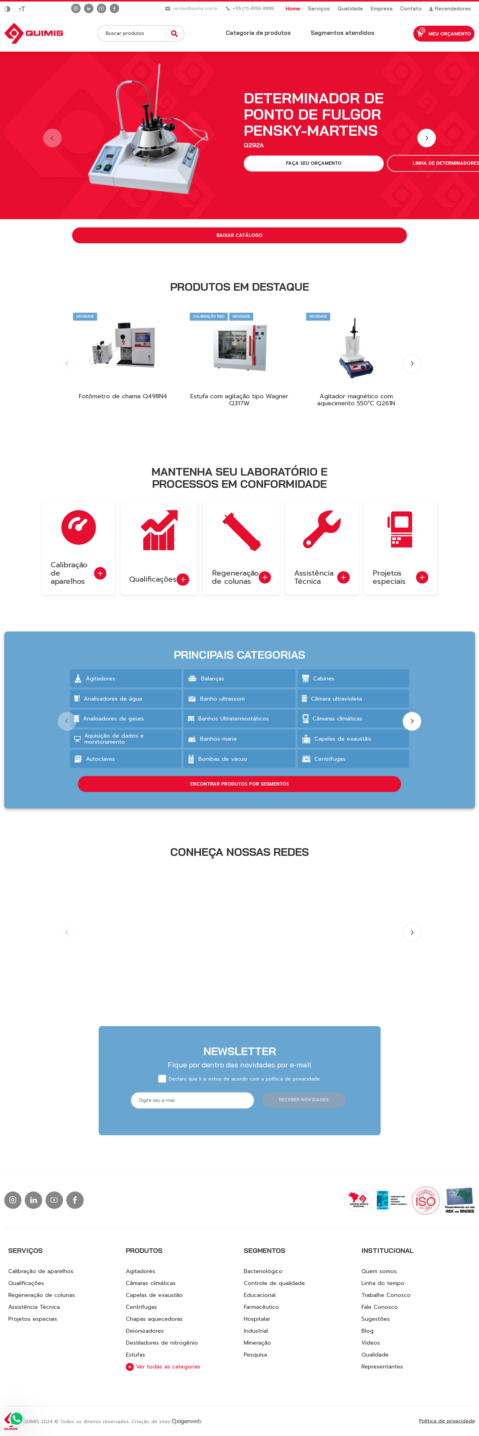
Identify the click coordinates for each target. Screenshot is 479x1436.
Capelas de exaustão (154, 1295)
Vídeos (370, 1342)
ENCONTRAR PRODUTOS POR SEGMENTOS (239, 811)
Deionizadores (145, 1331)
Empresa (382, 8)
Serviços (319, 8)
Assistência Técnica (34, 1307)
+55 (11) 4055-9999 (253, 8)
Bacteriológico (263, 1271)
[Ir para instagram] (76, 8)
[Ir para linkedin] (88, 8)
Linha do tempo (382, 1283)
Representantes (382, 1366)
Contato (411, 8)
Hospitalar (257, 1319)
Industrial (256, 1331)
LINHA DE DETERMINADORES (368, 163)
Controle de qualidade (274, 1283)
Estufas (135, 1354)
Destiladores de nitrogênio (162, 1342)
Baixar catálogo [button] (239, 235)
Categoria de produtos (247, 32)
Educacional (260, 1295)
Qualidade (350, 8)
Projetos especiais (32, 1319)
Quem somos (379, 1271)
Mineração (257, 1342)
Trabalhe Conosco (386, 1295)
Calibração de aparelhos (40, 1271)
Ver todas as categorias (163, 1366)
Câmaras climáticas (151, 1283)
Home (293, 8)
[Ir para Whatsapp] (16, 1419)
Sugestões (375, 1319)
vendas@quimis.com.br (195, 8)
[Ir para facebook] (114, 8)
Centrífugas (141, 1307)
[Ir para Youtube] (101, 8)
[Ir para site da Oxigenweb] (186, 1421)
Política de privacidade (447, 1421)
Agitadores (140, 1271)
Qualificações (26, 1283)
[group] (125, 706)
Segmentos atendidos (332, 32)
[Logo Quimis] (34, 33)
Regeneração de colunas (41, 1295)
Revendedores (450, 8)
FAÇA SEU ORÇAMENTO (282, 163)
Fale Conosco (379, 1307)
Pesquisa (255, 1354)
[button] (426, 138)
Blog (367, 1331)
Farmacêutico (261, 1307)
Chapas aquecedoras (154, 1319)
